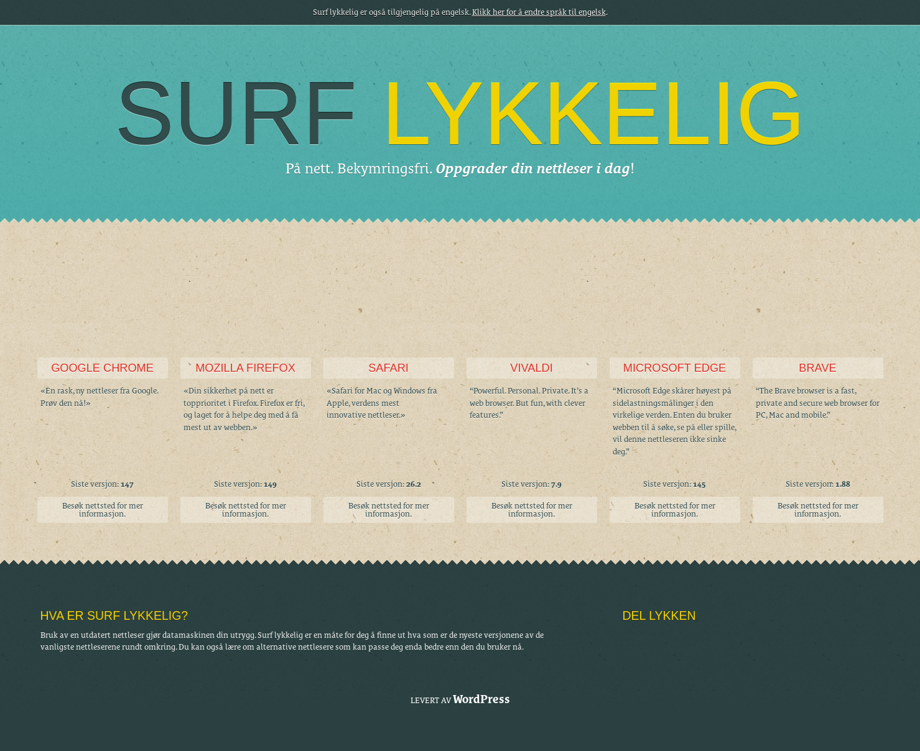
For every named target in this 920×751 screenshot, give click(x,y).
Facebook (675, 639)
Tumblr (633, 639)
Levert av (460, 699)
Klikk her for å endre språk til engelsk (539, 12)
